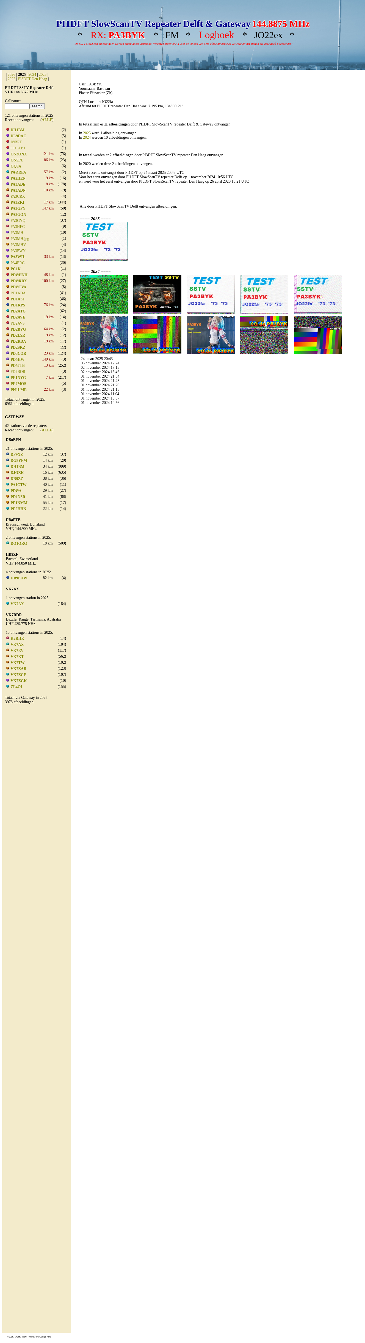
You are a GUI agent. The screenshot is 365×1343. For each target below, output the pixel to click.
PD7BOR (18, 372)
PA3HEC (18, 227)
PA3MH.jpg (20, 239)
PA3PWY (18, 251)
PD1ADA (18, 293)
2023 (42, 74)
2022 (11, 79)
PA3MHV (18, 245)
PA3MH (17, 233)
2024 (32, 74)
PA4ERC (18, 263)
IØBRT (16, 142)
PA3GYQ (18, 221)
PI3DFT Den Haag (32, 79)
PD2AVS (18, 323)
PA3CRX (18, 196)
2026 (11, 74)
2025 (87, 133)
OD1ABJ (18, 148)
